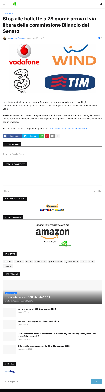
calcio (28, 261)
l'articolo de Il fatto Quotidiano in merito (68, 128)
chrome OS (40, 261)
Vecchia (97, 191)
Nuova (7, 191)
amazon (7, 261)
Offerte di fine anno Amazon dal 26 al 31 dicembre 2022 (44, 346)
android (18, 261)
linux (91, 261)
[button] (4, 4)
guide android (55, 261)
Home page (8, 13)
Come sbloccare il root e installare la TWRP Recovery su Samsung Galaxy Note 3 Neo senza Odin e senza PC (57, 334)
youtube (8, 266)
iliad (83, 261)
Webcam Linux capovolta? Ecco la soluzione (38, 321)
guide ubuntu (72, 261)
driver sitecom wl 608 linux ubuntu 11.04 (37, 309)
